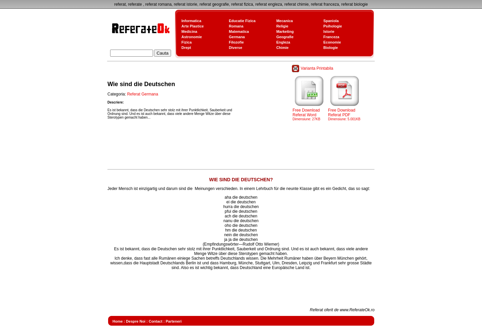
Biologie (330, 48)
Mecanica (284, 21)
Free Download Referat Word (309, 112)
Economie (332, 42)
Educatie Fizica (242, 21)
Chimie (282, 48)
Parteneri (174, 321)
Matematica (239, 31)
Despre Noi (135, 321)
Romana (236, 26)
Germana (237, 37)
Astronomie (191, 37)
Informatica (191, 21)
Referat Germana (142, 94)
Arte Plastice (192, 26)
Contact (155, 321)
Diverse (235, 48)
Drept (186, 48)
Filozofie (236, 42)
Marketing (285, 31)
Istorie (328, 31)
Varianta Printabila (313, 68)
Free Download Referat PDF (345, 112)
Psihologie (332, 26)
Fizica (186, 42)
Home (117, 321)
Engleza (283, 42)
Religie (282, 26)
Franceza (331, 37)
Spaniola (331, 21)
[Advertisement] (229, 152)
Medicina (189, 31)
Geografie (284, 37)
